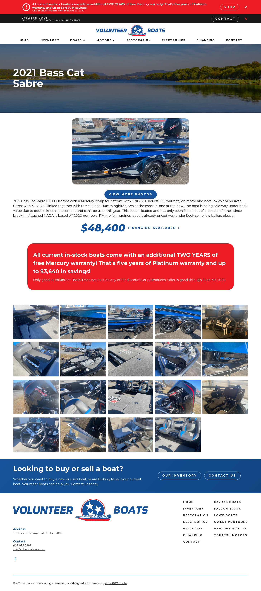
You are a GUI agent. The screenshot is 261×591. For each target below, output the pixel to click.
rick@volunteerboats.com (29, 549)
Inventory (49, 40)
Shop (230, 7)
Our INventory (179, 475)
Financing (206, 40)
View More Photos (130, 194)
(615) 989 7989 (22, 545)
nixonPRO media (116, 583)
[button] (78, 40)
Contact (225, 18)
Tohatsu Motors (230, 535)
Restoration (138, 40)
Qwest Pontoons (231, 521)
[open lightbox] (36, 322)
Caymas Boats (227, 502)
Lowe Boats (226, 515)
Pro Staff (193, 528)
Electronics (173, 40)
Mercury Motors (230, 528)
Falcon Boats (227, 508)
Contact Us (222, 475)
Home (23, 40)
